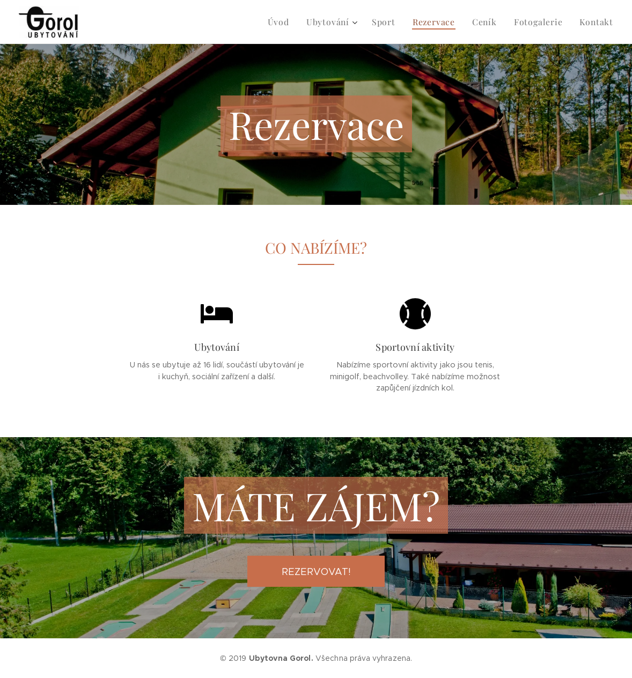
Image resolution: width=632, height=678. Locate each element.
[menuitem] (292, 22)
